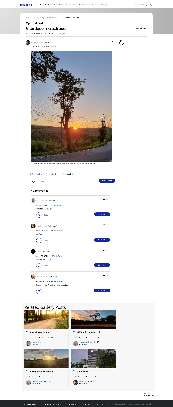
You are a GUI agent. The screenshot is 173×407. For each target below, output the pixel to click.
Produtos (48, 5)
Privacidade (73, 402)
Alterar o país (103, 402)
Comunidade (39, 5)
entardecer (39, 174)
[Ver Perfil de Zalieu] (39, 251)
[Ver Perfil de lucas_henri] (41, 201)
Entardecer (35, 369)
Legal (87, 402)
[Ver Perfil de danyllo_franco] (42, 226)
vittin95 (34, 379)
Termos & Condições (52, 402)
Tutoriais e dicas (84, 5)
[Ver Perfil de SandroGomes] (36, 43)
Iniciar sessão (139, 5)
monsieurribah (82, 341)
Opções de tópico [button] (139, 28)
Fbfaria (34, 341)
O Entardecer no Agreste (87, 331)
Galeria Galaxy (59, 5)
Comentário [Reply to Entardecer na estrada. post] (107, 181)
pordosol (53, 174)
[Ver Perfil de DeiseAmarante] (42, 277)
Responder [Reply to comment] (102, 214)
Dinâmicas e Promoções (100, 5)
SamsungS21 (67, 174)
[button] (111, 42)
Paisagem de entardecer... (132, 331)
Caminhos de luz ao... (40, 331)
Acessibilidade (30, 402)
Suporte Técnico (71, 5)
